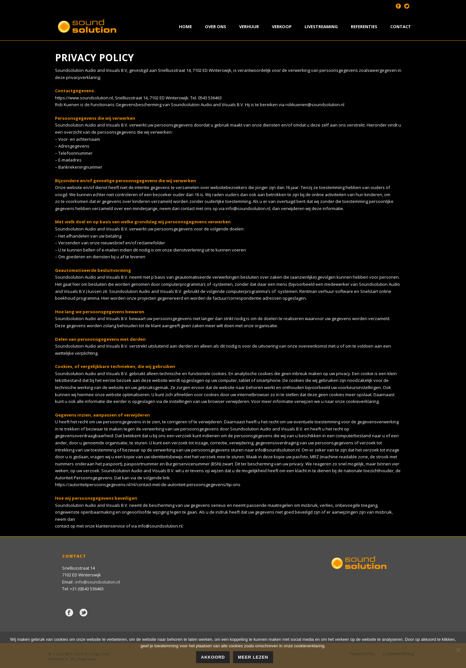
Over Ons (215, 26)
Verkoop (282, 26)
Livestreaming (321, 26)
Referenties (364, 26)
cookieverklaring (362, 401)
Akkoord (213, 657)
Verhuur (249, 26)
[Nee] (458, 650)
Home (185, 26)
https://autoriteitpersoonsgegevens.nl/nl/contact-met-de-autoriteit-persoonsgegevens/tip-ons (147, 484)
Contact (400, 26)
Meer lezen (253, 657)
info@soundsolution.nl (248, 208)
